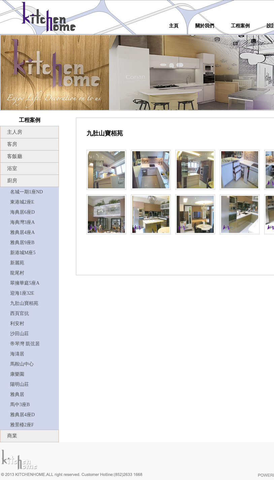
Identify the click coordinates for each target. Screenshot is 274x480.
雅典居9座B (22, 242)
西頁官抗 (19, 313)
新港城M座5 (22, 252)
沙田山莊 (19, 333)
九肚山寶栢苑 (24, 303)
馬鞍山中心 (22, 364)
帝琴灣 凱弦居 (25, 343)
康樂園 (17, 374)
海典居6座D (22, 212)
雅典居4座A (22, 232)
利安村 (17, 323)
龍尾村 (17, 272)
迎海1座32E (22, 293)
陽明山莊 (19, 384)
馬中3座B (20, 404)
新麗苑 (17, 262)
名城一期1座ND (26, 191)
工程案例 (240, 26)
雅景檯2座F (22, 424)
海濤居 (17, 353)
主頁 (173, 26)
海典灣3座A (22, 222)
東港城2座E (22, 202)
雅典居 (17, 394)
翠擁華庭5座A (24, 283)
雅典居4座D (22, 414)
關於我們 (204, 26)
